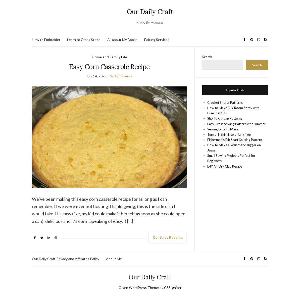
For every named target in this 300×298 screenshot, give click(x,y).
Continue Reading (168, 237)
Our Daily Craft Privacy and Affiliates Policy (65, 259)
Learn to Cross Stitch (84, 39)
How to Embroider (46, 39)
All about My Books (122, 39)
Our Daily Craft (150, 12)
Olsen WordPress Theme (139, 287)
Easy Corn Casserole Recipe (109, 67)
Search (207, 57)
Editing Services (156, 39)
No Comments (121, 76)
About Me (114, 259)
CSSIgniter (172, 287)
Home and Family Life (109, 57)
